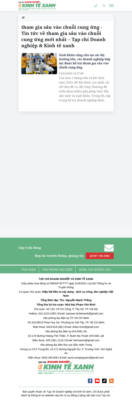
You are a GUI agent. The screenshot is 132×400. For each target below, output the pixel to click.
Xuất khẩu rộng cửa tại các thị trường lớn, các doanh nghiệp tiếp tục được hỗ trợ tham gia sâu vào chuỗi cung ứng (84, 61)
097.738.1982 (100, 256)
